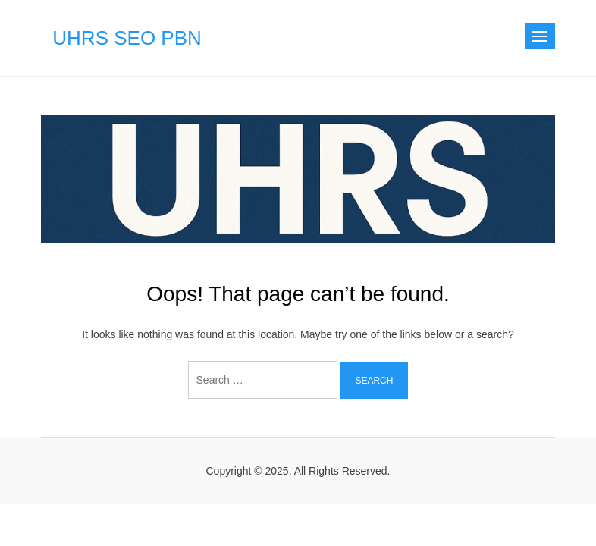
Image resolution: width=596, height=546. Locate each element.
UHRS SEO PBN (127, 38)
